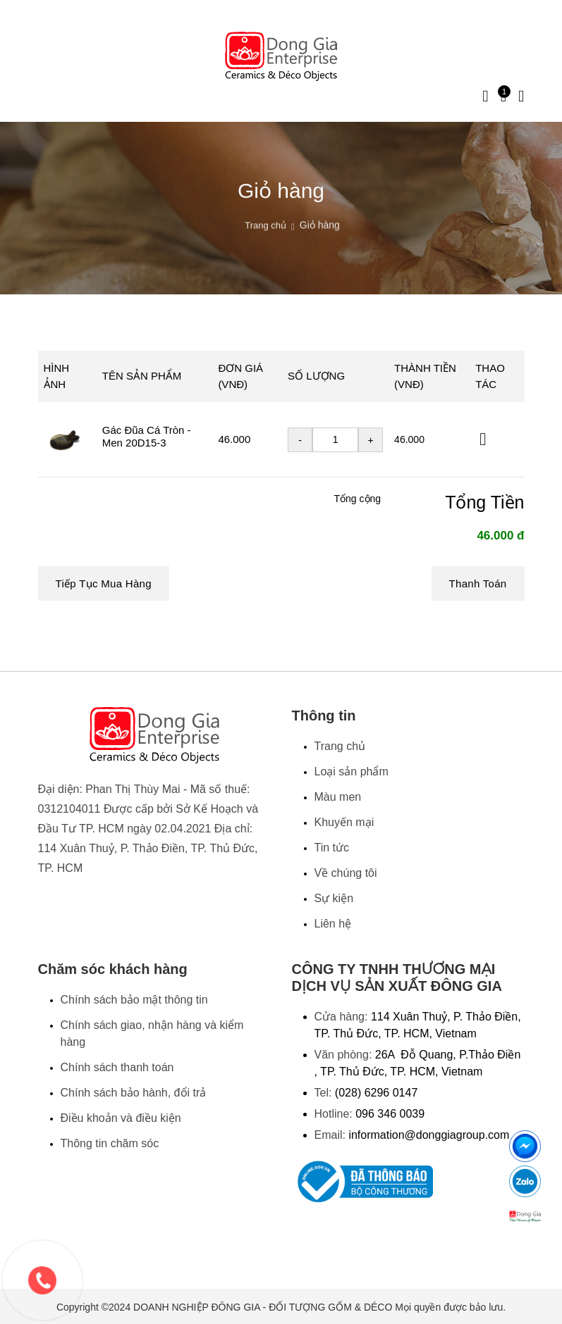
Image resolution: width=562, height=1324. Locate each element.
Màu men (338, 797)
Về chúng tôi (345, 873)
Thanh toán (478, 583)
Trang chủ (265, 242)
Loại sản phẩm (351, 771)
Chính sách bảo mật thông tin (134, 1000)
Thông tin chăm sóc (110, 1143)
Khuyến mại (344, 822)
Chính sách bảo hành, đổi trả (134, 1093)
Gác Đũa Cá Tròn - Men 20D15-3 (146, 436)
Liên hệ (333, 924)
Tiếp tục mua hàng (104, 583)
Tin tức (332, 848)
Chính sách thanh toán (117, 1067)
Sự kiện (334, 898)
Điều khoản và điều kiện (121, 1118)
